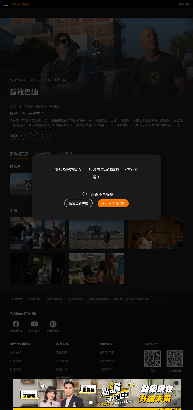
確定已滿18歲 (76, 204)
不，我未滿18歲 (115, 204)
